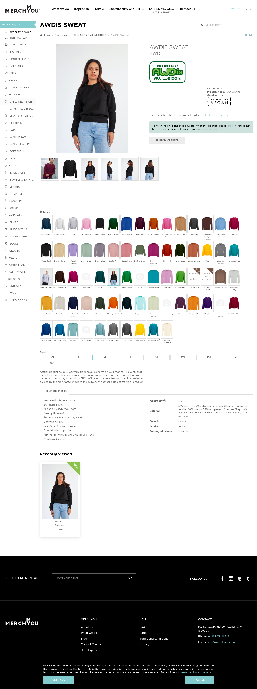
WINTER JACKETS (18, 137)
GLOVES (12, 250)
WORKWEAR (14, 215)
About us (87, 627)
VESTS (11, 257)
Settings (58, 679)
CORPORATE (15, 194)
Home (45, 35)
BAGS (10, 165)
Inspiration (81, 9)
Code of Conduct (92, 644)
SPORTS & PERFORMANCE (20, 115)
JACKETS (13, 130)
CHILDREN (13, 123)
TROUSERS (13, 201)
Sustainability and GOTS (126, 9)
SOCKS (11, 243)
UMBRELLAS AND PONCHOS (20, 264)
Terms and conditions (154, 638)
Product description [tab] (55, 390)
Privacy (144, 644)
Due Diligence (90, 650)
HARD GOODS (16, 300)
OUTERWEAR (16, 38)
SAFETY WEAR (16, 272)
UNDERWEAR (16, 229)
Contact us (187, 9)
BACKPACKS (15, 172)
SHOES (11, 222)
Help (249, 35)
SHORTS (12, 186)
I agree (199, 679)
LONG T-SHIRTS (17, 87)
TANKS (11, 80)
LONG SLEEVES (17, 59)
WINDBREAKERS (17, 144)
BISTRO (11, 208)
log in (230, 125)
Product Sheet (167, 140)
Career (144, 632)
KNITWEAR (14, 286)
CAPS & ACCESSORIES (20, 108)
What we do (60, 9)
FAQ (142, 627)
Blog (84, 638)
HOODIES (13, 94)
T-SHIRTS (13, 52)
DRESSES (12, 279)
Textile (99, 9)
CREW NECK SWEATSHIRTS (20, 101)
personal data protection (196, 672)
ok (130, 577)
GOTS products (17, 44)
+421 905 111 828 (218, 636)
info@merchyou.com (215, 115)
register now (209, 129)
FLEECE (12, 158)
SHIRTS (12, 73)
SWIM (11, 293)
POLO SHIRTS (15, 66)
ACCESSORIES (16, 236)
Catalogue (61, 35)
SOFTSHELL (14, 151)
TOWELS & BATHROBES (20, 179)
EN (248, 9)
